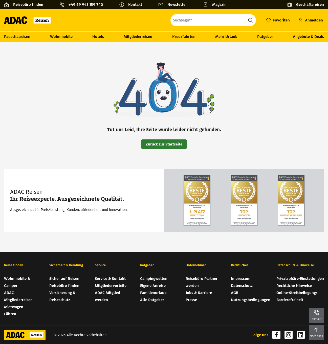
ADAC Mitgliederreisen (18, 296)
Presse (191, 300)
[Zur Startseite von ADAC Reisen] (29, 20)
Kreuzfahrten (183, 36)
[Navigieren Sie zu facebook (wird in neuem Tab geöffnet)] (276, 335)
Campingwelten (153, 278)
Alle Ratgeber (152, 300)
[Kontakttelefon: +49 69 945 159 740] (83, 5)
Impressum (240, 278)
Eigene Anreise (153, 285)
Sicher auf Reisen (64, 278)
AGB (234, 292)
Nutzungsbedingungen (250, 300)
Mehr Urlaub (226, 36)
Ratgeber (265, 36)
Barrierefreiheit (289, 300)
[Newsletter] (174, 5)
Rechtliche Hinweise (294, 285)
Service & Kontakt (110, 278)
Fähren (10, 314)
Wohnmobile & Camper (17, 282)
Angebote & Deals (308, 36)
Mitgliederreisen (138, 36)
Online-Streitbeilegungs (297, 292)
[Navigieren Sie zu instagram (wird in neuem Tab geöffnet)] (289, 335)
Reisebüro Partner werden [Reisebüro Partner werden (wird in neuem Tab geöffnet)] (201, 282)
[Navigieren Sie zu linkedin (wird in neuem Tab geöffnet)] (301, 335)
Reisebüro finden (64, 285)
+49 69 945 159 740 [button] (86, 4)
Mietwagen (13, 307)
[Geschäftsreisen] (305, 5)
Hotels (98, 36)
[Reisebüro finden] (25, 5)
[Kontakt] (132, 5)
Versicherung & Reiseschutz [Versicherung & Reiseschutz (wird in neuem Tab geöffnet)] (62, 296)
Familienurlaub (153, 292)
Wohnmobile (61, 36)
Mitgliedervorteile (110, 285)
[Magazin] (217, 5)
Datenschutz (242, 285)
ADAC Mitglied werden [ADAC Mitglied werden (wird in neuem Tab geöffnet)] (107, 296)
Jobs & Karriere (199, 292)
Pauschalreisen (17, 36)
